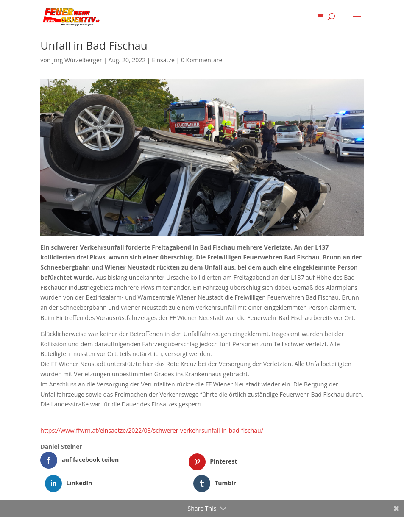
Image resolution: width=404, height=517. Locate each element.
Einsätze (163, 60)
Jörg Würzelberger (77, 60)
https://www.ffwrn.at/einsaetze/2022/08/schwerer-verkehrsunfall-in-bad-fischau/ (151, 430)
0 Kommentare (201, 60)
